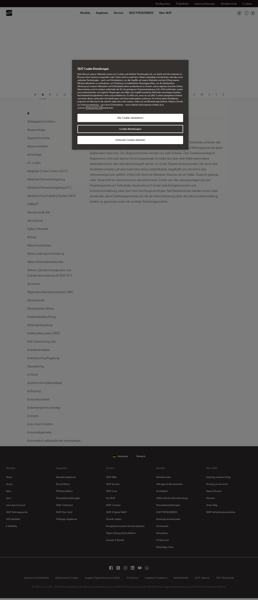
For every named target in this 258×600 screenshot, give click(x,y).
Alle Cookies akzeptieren (130, 118)
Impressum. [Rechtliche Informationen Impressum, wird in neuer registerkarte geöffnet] (108, 108)
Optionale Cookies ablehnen (130, 140)
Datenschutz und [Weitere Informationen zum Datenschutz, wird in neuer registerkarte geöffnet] (94, 108)
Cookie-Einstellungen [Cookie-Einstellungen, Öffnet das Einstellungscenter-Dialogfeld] (130, 129)
